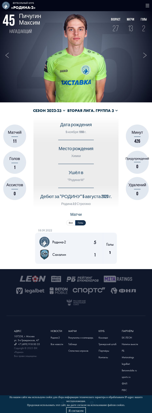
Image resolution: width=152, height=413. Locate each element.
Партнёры (104, 350)
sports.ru (126, 377)
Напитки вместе (130, 344)
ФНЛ (124, 383)
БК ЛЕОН (127, 337)
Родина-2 (55, 337)
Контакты (103, 357)
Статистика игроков (78, 350)
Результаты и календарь (80, 337)
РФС (124, 390)
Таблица (72, 344)
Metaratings (128, 357)
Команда (103, 337)
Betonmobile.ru (129, 370)
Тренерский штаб (108, 344)
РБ (123, 350)
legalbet (126, 363)
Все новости (57, 344)
